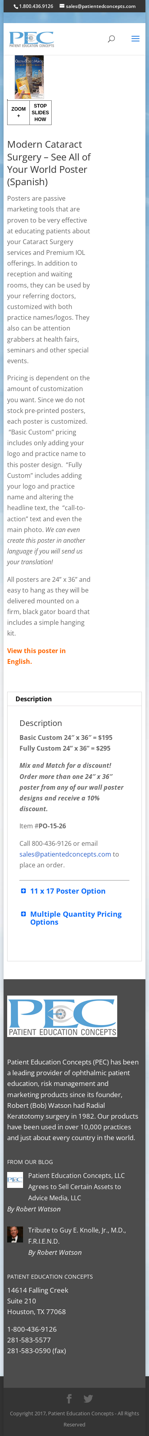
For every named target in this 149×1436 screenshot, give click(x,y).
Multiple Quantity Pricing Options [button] (70, 918)
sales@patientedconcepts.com (65, 854)
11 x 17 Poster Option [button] (62, 891)
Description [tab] (33, 699)
